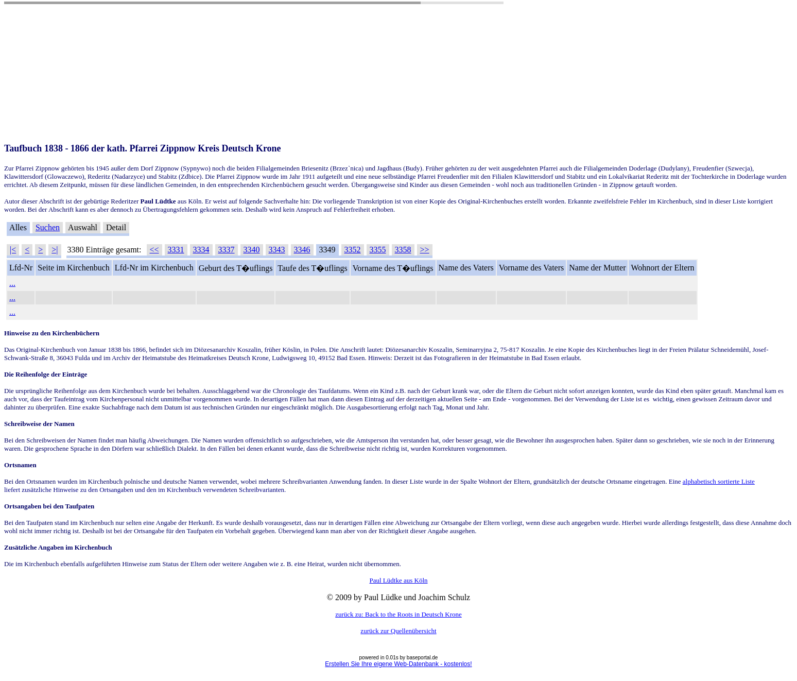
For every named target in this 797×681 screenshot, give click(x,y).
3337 (226, 249)
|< (13, 249)
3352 (352, 249)
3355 (378, 249)
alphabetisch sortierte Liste (719, 481)
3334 (201, 249)
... (12, 283)
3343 (277, 249)
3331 (176, 249)
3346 (302, 249)
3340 (252, 249)
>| (54, 249)
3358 (403, 249)
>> (424, 249)
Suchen (48, 227)
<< (154, 249)
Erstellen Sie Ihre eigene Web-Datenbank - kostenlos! (398, 664)
